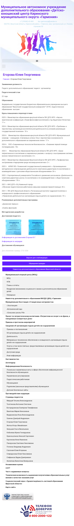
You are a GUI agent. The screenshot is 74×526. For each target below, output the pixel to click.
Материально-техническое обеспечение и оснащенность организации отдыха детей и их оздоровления (37, 341)
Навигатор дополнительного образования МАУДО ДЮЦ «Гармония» (33, 298)
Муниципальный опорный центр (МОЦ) (21, 275)
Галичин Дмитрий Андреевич (18, 418)
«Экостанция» (12, 306)
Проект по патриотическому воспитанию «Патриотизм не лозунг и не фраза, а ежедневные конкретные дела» (38, 317)
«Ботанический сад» (14, 309)
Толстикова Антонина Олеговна (19, 404)
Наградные (11, 295)
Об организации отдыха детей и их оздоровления (26, 333)
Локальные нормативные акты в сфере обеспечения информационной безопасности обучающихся (34, 371)
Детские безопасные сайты (17, 390)
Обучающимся (12, 383)
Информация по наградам (12, 241)
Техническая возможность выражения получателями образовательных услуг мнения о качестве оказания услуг (38, 476)
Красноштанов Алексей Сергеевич (20, 436)
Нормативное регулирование (18, 376)
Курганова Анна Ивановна (17, 440)
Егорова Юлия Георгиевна (17, 422)
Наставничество (12, 359)
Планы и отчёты (13, 285)
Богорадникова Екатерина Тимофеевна (22, 408)
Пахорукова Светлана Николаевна (20, 443)
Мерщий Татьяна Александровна (19, 401)
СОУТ (8, 468)
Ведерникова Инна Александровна (20, 415)
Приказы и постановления (17, 329)
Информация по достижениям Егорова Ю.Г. (19, 237)
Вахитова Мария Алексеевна (18, 411)
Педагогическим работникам (18, 379)
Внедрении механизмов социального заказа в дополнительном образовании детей (37, 290)
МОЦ (8, 278)
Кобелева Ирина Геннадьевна (18, 433)
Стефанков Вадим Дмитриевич (19, 457)
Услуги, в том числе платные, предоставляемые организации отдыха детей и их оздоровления (38, 347)
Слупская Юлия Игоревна (17, 450)
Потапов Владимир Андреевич (19, 447)
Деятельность (12, 336)
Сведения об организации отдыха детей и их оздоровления (30, 326)
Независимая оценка (14, 465)
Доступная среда (13, 352)
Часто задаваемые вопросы (17, 472)
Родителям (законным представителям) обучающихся (28, 386)
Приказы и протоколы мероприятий (20, 322)
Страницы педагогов (14, 397)
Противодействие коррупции (17, 394)
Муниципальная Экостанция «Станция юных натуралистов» (30, 302)
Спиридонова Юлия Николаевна (19, 454)
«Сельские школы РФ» (16, 313)
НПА (8, 282)
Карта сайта (10, 487)
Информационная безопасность (19, 366)
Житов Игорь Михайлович (17, 425)
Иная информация (14, 356)
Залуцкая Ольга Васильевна (17, 429)
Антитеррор (10, 363)
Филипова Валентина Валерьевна (20, 461)
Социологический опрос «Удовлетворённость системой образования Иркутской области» (34, 482)
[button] (3, 3)
